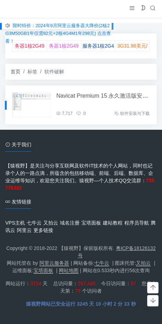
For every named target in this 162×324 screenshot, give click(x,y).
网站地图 (69, 270)
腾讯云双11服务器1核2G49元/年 (64, 46)
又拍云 (50, 223)
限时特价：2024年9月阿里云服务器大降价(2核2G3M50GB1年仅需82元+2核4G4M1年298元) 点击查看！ (58, 33)
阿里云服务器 (54, 263)
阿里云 (24, 230)
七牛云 (34, 223)
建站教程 (113, 223)
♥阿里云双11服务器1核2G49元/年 (29, 46)
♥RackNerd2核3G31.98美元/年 (132, 46)
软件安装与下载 (132, 113)
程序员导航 (136, 223)
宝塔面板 (91, 223)
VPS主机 (15, 223)
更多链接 (43, 230)
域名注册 (70, 223)
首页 (15, 71)
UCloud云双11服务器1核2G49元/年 (98, 46)
